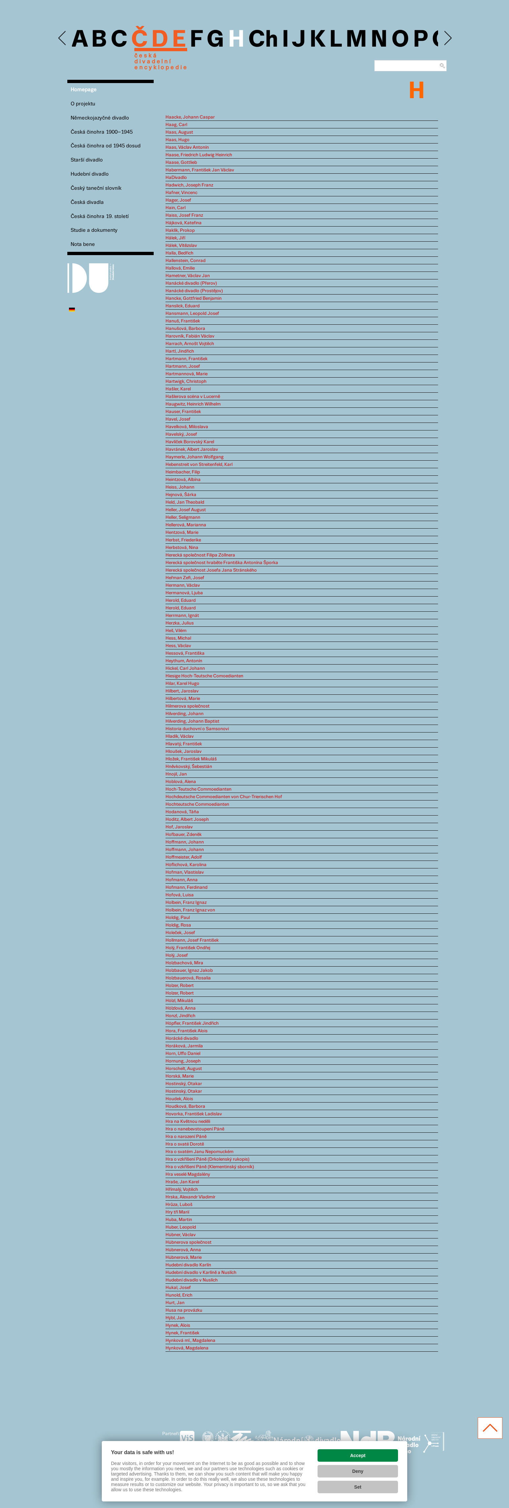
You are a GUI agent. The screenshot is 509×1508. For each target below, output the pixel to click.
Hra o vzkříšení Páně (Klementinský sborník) (210, 1167)
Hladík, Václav (180, 736)
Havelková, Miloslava (187, 427)
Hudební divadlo (90, 174)
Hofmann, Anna (182, 880)
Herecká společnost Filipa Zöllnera (200, 555)
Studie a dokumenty (94, 230)
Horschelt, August (184, 1068)
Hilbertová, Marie (183, 698)
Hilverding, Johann (185, 713)
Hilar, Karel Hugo (182, 683)
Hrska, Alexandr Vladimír (190, 1197)
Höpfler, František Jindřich (192, 1023)
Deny (357, 1471)
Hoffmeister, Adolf (184, 857)
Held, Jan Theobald (185, 502)
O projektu (83, 104)
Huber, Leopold (181, 1227)
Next (447, 38)
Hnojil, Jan (176, 774)
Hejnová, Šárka (181, 494)
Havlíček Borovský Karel (190, 442)
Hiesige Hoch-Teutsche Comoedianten (204, 676)
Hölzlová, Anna (181, 1008)
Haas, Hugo (177, 140)
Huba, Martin (179, 1219)
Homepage (84, 90)
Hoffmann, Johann (185, 842)
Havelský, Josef (181, 434)
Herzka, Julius (180, 623)
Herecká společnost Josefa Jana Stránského (211, 570)
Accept (357, 1455)
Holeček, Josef (180, 932)
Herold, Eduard (181, 600)
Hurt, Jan (175, 1302)
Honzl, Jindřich (180, 1016)
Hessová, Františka (185, 653)
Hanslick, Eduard (183, 306)
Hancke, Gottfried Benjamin (194, 298)
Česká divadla (87, 202)
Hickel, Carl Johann (185, 668)
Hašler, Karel (178, 389)
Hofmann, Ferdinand (187, 887)
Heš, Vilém (176, 630)
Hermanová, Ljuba (184, 593)
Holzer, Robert (180, 985)
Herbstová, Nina (182, 547)
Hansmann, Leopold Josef (192, 313)
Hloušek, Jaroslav (184, 751)
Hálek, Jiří (175, 238)
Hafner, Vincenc (181, 192)
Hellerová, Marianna (186, 525)
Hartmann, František (187, 359)
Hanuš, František (183, 321)
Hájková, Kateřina (184, 223)
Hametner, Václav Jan (188, 275)
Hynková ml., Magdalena (190, 1340)
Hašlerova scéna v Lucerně (193, 396)
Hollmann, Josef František (192, 940)
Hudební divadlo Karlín (188, 1265)
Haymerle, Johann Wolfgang (195, 457)
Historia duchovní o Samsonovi (197, 729)
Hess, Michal (178, 638)
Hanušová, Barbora (185, 328)
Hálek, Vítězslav (181, 245)
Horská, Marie (180, 1076)
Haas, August (179, 132)
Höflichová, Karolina (186, 865)
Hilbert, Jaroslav (182, 691)
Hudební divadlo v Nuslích (192, 1280)
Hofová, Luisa (180, 895)
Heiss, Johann (180, 487)
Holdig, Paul (178, 917)
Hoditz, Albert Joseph (187, 819)
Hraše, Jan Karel (182, 1182)
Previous (62, 38)
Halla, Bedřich (179, 253)
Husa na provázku (184, 1310)
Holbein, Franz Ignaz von (190, 910)
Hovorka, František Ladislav (194, 1114)
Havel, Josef (178, 419)
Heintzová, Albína (183, 479)
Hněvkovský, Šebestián (189, 766)
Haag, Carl (176, 124)
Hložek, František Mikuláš (191, 759)
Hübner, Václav (181, 1235)
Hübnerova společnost (188, 1242)
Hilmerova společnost (188, 706)
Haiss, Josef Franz (184, 215)
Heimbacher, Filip (183, 472)
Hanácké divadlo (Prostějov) (194, 291)
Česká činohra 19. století (100, 216)
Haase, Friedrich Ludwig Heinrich (199, 155)
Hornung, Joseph (183, 1061)
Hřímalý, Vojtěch (182, 1189)
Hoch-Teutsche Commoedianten (199, 789)
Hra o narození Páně (186, 1136)
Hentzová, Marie (182, 532)
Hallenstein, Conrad (186, 260)
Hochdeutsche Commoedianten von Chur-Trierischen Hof (224, 797)
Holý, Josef (177, 955)
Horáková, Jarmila (184, 1046)
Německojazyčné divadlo (100, 118)
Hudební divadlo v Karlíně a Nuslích (201, 1272)
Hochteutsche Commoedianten (197, 804)
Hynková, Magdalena (187, 1348)
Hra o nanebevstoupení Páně (195, 1129)
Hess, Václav (178, 646)
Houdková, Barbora (185, 1106)
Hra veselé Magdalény (188, 1174)
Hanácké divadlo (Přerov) (191, 283)
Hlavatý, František (184, 744)
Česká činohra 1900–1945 (102, 132)
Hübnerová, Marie (184, 1257)
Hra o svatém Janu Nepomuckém (199, 1151)
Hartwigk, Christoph (186, 381)
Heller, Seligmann (183, 517)
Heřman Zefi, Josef (185, 578)
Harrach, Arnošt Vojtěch (190, 343)
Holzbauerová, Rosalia (188, 978)
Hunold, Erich (179, 1295)
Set (358, 1487)
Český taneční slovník (96, 188)
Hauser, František (183, 411)
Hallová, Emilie (180, 268)
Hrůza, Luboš (179, 1204)
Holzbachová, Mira (184, 963)
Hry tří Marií (177, 1212)
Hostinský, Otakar (184, 1084)
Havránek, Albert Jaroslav (192, 449)
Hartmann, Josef (183, 366)
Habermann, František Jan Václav (200, 170)
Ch (263, 40)
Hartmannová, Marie (187, 374)
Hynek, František (182, 1333)
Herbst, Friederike (183, 540)
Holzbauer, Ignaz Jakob (189, 970)
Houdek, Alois (179, 1099)
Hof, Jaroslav (179, 827)
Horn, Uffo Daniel (183, 1053)
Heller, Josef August (186, 510)
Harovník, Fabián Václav (190, 336)
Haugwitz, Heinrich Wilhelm (193, 404)
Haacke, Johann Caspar (190, 117)
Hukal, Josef (178, 1287)
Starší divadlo (87, 160)
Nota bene (83, 244)
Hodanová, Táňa (182, 812)
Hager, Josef (178, 200)
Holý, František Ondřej (188, 948)
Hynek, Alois (178, 1325)
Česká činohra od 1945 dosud (106, 146)
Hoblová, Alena (181, 781)
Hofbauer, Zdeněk (184, 834)
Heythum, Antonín (184, 661)
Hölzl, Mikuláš (179, 1000)
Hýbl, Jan (175, 1318)
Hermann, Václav (183, 585)
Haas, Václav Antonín (187, 147)
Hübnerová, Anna (183, 1250)
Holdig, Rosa (178, 925)
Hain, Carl (176, 208)
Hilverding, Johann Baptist (192, 721)
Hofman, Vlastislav (185, 872)
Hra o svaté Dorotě (185, 1144)
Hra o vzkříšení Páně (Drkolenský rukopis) (208, 1159)
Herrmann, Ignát (182, 615)
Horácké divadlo (182, 1038)
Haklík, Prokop (180, 230)
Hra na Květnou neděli (188, 1121)
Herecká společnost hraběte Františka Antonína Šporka (222, 562)
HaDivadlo (176, 177)
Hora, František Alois (187, 1031)
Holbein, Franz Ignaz (186, 902)
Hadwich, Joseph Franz (189, 185)
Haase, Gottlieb (181, 162)
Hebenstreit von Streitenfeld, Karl (199, 464)
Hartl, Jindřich (180, 351)
